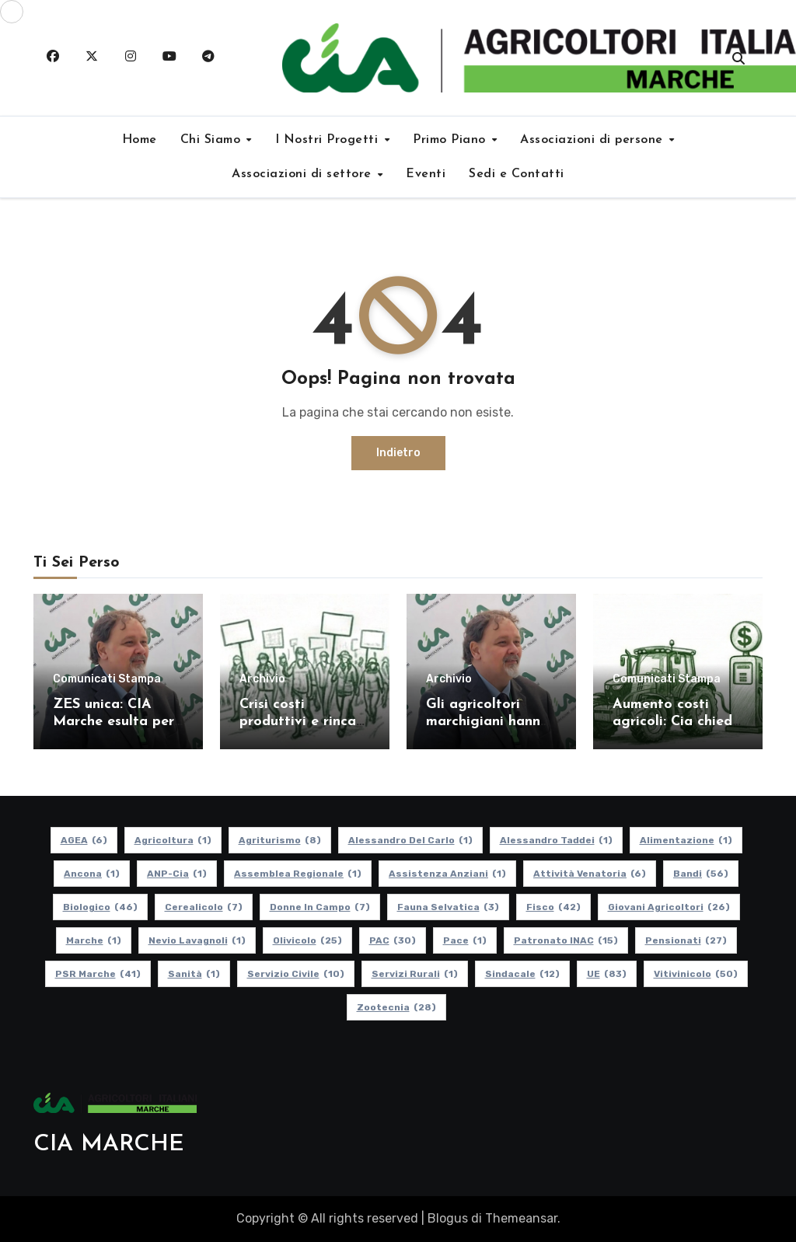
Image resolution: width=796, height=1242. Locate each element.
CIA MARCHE (108, 1144)
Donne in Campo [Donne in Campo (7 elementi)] (320, 907)
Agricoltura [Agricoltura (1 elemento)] (172, 840)
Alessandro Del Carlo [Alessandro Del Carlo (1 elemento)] (410, 840)
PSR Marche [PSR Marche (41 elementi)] (98, 974)
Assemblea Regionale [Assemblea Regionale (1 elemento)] (297, 873)
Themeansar (521, 1218)
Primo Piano (451, 140)
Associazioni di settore (303, 174)
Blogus (448, 1218)
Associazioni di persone (593, 140)
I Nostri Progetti (328, 140)
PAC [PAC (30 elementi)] (392, 940)
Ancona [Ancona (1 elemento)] (92, 873)
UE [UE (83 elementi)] (607, 974)
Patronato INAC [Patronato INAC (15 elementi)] (566, 940)
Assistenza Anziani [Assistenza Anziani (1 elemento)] (447, 873)
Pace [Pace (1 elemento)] (465, 940)
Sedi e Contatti (516, 174)
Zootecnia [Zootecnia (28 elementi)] (396, 1007)
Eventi (425, 174)
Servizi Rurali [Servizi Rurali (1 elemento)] (415, 974)
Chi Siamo (212, 140)
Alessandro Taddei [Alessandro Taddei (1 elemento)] (556, 840)
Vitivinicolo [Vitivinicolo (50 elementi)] (696, 974)
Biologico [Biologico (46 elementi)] (100, 907)
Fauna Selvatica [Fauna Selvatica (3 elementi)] (448, 907)
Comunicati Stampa (107, 679)
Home (139, 140)
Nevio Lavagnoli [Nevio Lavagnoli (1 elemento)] (197, 940)
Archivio (262, 679)
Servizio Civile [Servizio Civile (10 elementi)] (295, 974)
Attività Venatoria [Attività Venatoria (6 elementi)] (589, 873)
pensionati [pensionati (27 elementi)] (686, 940)
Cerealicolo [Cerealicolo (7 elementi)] (204, 907)
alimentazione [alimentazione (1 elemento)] (686, 840)
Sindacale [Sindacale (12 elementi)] (522, 974)
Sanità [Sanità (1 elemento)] (194, 974)
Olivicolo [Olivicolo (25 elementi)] (307, 940)
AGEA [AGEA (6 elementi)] (84, 840)
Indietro (398, 452)
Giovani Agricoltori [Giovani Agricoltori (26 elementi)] (669, 907)
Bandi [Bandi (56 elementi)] (700, 873)
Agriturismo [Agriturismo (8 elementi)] (280, 840)
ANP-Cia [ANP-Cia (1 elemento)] (177, 873)
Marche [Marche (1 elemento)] (93, 940)
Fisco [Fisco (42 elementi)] (553, 907)
